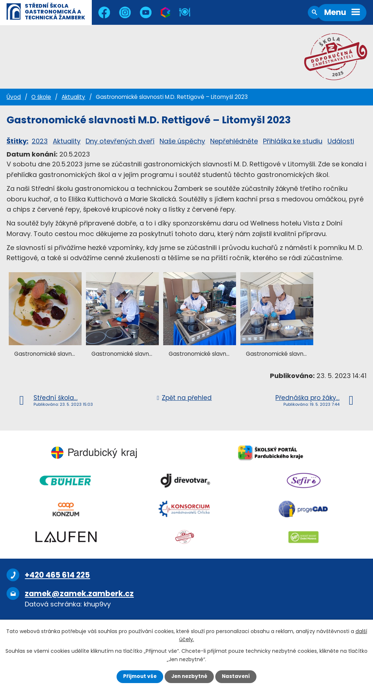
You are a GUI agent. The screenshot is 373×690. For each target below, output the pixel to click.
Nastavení (237, 676)
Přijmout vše (138, 676)
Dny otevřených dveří (120, 141)
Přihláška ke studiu (292, 141)
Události (340, 141)
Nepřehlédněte (234, 141)
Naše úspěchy (182, 141)
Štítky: (17, 141)
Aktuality (73, 97)
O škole (41, 97)
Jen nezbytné (189, 676)
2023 (40, 141)
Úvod (14, 97)
